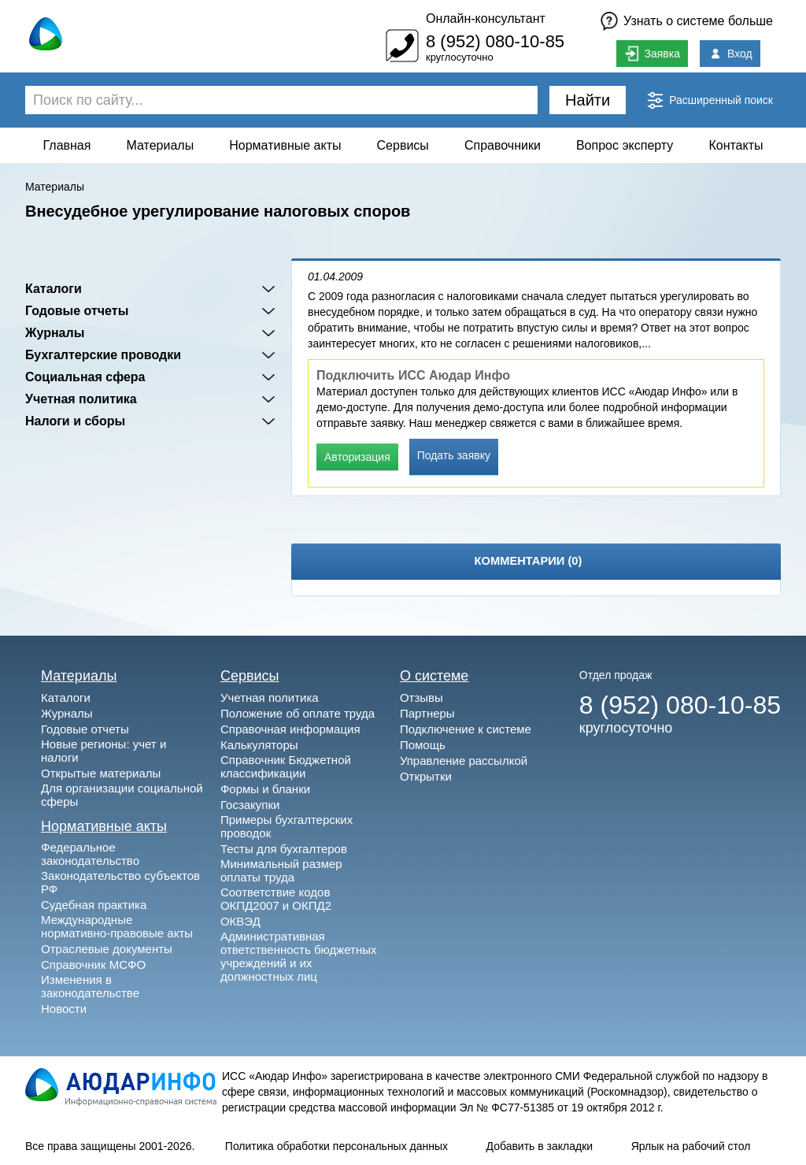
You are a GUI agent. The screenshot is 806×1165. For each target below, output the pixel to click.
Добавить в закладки (539, 1146)
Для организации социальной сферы (122, 794)
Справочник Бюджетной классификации (285, 766)
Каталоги (53, 288)
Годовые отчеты (76, 310)
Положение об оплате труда (297, 713)
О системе (434, 676)
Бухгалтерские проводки (103, 355)
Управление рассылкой (463, 760)
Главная (67, 145)
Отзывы (421, 697)
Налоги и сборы (75, 421)
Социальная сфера (85, 377)
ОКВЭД (240, 921)
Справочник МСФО (93, 964)
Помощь (423, 744)
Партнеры (427, 713)
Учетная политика (81, 399)
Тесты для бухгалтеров (283, 848)
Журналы (54, 332)
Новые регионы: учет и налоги (103, 750)
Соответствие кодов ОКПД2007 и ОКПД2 (275, 898)
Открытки (426, 776)
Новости (64, 1008)
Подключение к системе (465, 729)
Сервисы (403, 145)
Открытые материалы (101, 773)
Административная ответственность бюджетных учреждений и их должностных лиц (298, 956)
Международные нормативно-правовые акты (117, 926)
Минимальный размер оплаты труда (281, 870)
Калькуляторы (259, 744)
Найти (587, 100)
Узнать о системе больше (698, 21)
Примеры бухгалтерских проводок (286, 826)
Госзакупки (249, 804)
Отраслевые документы (106, 948)
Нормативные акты (285, 145)
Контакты (735, 145)
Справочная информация (290, 729)
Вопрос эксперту (624, 145)
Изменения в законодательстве (90, 986)
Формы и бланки (265, 789)
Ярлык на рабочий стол (691, 1146)
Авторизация (357, 457)
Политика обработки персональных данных (336, 1146)
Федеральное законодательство (90, 853)
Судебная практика (93, 904)
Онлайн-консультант (485, 18)
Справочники (502, 145)
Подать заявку (453, 455)
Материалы (160, 145)
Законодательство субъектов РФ (120, 882)
